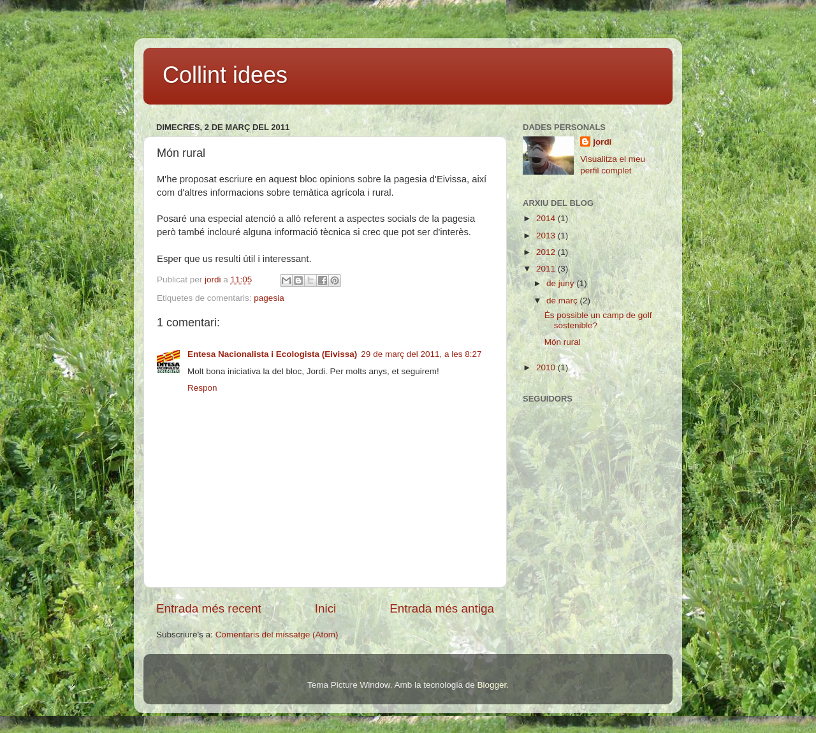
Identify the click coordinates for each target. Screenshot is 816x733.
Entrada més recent (208, 608)
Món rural (562, 342)
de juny (561, 283)
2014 (547, 218)
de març (563, 300)
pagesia (269, 298)
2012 (547, 252)
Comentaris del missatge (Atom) (277, 634)
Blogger (491, 685)
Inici (326, 608)
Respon (202, 388)
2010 (547, 367)
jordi (602, 142)
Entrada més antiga (442, 608)
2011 (547, 268)
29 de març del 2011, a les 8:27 (421, 354)
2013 (547, 235)
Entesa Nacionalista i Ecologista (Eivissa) (272, 354)
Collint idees (225, 75)
